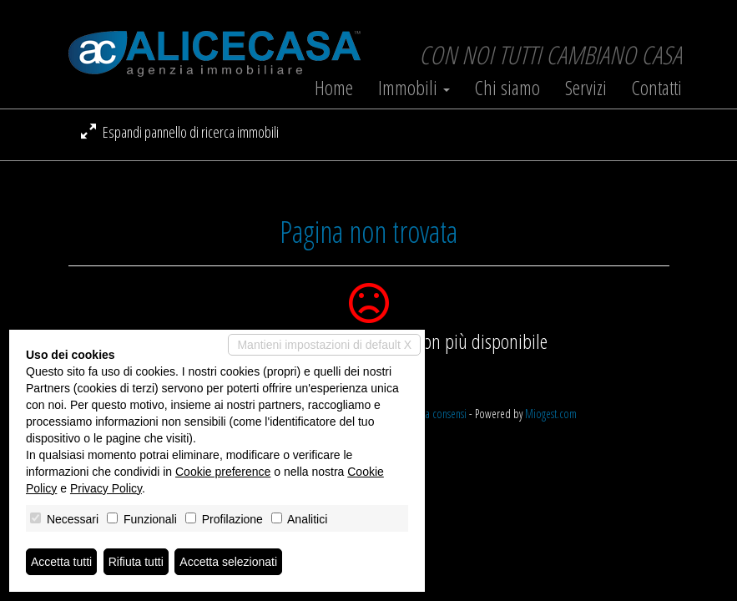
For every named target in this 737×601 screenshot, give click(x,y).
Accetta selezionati (228, 561)
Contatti (657, 87)
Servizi (586, 87)
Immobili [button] (414, 87)
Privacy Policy (106, 488)
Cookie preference (222, 471)
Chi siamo (507, 87)
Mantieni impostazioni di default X (324, 344)
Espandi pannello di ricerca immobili (180, 132)
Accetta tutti (61, 561)
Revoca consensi (434, 414)
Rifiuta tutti (136, 561)
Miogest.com (551, 414)
